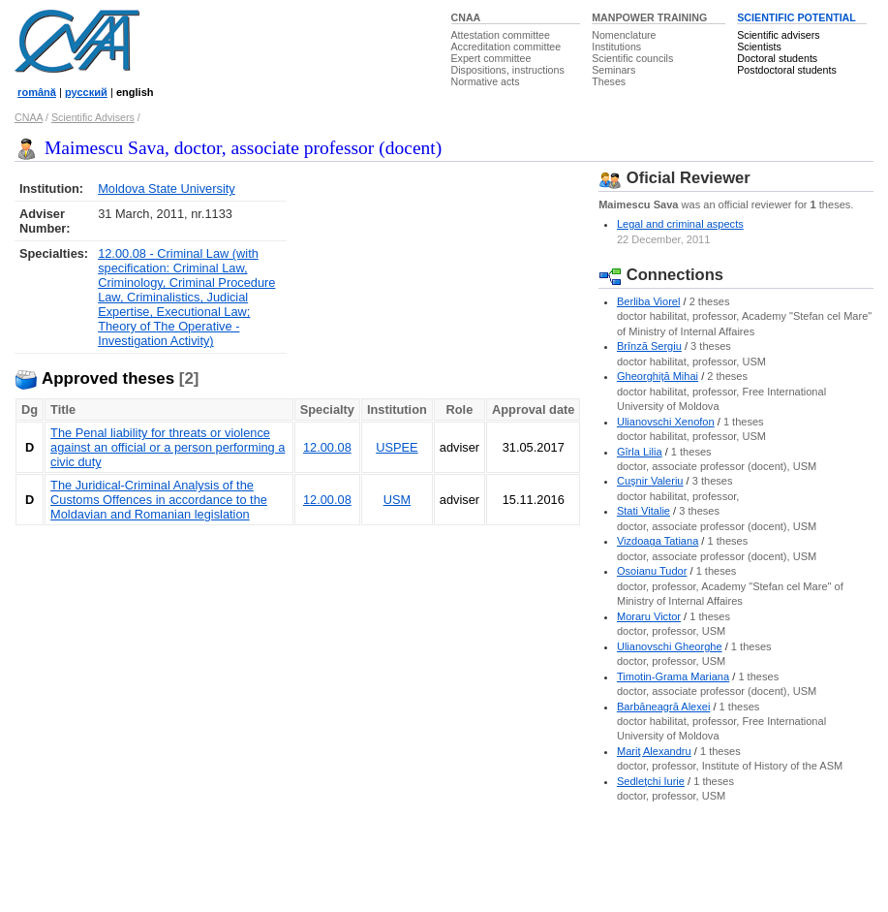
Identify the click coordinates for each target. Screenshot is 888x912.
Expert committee (491, 58)
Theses (609, 81)
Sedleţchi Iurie (651, 781)
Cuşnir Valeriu (650, 481)
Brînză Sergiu (649, 346)
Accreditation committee (506, 46)
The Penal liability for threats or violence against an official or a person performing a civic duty (167, 447)
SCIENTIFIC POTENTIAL (796, 17)
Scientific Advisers (93, 117)
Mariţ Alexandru (654, 751)
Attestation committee (500, 35)
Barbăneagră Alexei (663, 706)
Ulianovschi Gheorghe (669, 646)
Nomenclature (624, 35)
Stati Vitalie (643, 511)
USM (397, 499)
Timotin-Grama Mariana (673, 676)
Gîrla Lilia (639, 451)
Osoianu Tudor (652, 571)
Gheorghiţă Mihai (657, 376)
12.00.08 (327, 447)
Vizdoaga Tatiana (657, 541)
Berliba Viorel (649, 301)
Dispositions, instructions (508, 70)
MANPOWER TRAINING (649, 17)
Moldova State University (166, 188)
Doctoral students (777, 58)
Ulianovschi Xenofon (666, 421)
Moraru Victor (649, 616)
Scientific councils (632, 58)
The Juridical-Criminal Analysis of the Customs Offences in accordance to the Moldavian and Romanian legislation (158, 499)
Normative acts (485, 81)
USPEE (396, 447)
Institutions (616, 46)
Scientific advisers (778, 35)
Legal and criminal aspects (680, 224)
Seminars (613, 70)
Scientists (759, 46)
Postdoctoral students (786, 70)
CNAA (466, 17)
